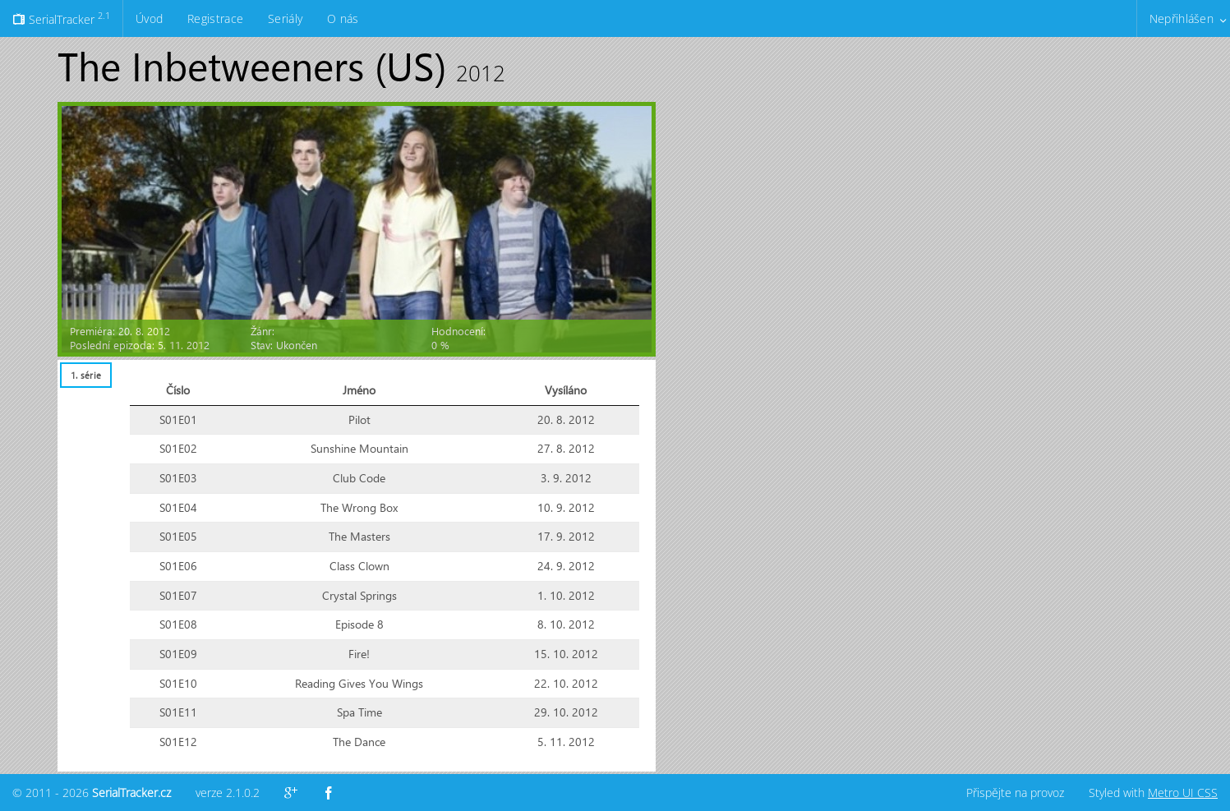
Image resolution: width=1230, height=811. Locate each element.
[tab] (85, 375)
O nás (342, 18)
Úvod (149, 18)
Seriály (285, 18)
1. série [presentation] (86, 375)
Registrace (215, 18)
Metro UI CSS (1183, 792)
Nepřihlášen (1181, 18)
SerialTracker (61, 18)
